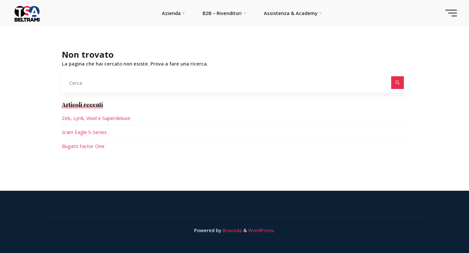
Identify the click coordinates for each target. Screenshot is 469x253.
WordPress (261, 230)
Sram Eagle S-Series (84, 132)
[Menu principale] (451, 13)
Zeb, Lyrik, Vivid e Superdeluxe (96, 118)
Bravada (231, 230)
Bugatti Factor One (83, 146)
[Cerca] (397, 82)
